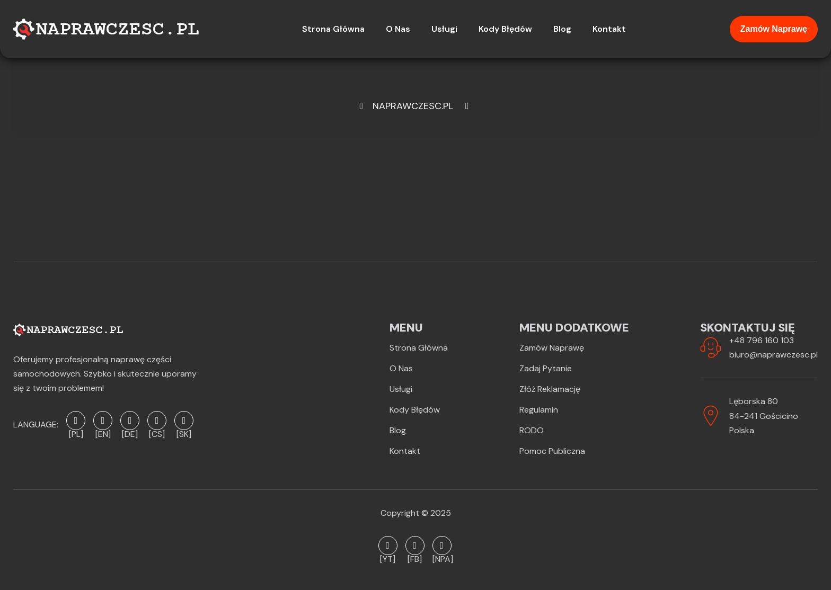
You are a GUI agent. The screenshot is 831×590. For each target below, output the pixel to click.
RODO (531, 430)
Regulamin (538, 409)
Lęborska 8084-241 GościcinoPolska (763, 415)
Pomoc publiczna (552, 451)
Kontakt (405, 451)
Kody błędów (415, 409)
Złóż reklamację (549, 389)
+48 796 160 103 (761, 340)
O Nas (401, 368)
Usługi (401, 389)
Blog (398, 430)
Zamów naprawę (773, 28)
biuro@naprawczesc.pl (773, 354)
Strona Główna (419, 347)
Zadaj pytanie (545, 368)
